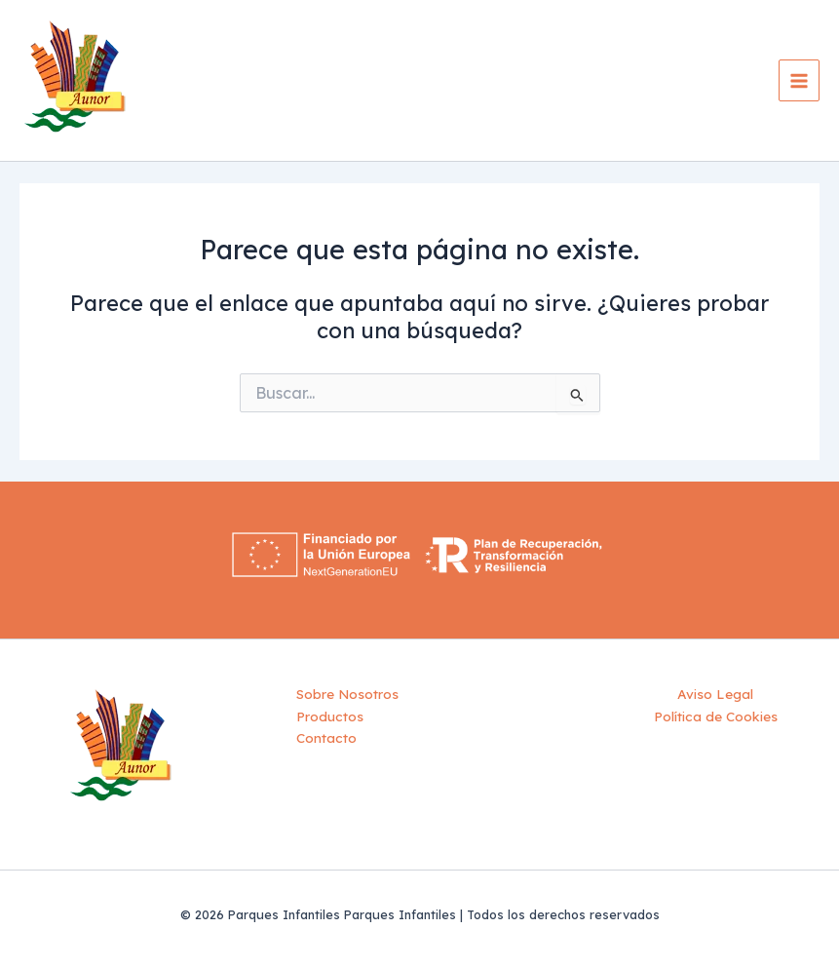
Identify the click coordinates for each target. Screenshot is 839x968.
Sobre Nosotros (347, 693)
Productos (329, 716)
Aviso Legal (715, 693)
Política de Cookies (716, 716)
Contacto (326, 737)
